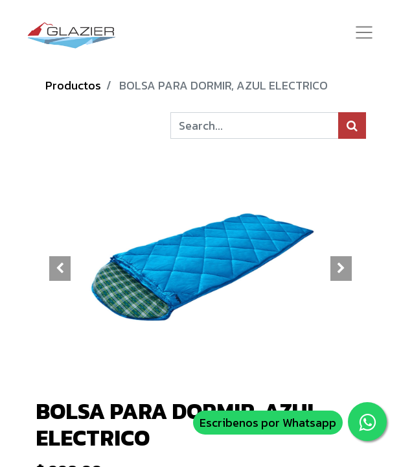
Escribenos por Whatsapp (268, 422)
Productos (73, 85)
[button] (61, 268)
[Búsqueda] (352, 125)
